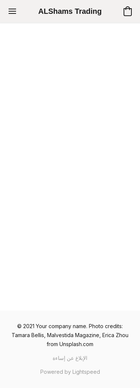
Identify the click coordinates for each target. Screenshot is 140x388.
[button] (70, 11)
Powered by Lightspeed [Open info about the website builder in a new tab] (70, 372)
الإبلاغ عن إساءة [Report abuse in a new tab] (70, 358)
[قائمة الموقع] (12, 11)
